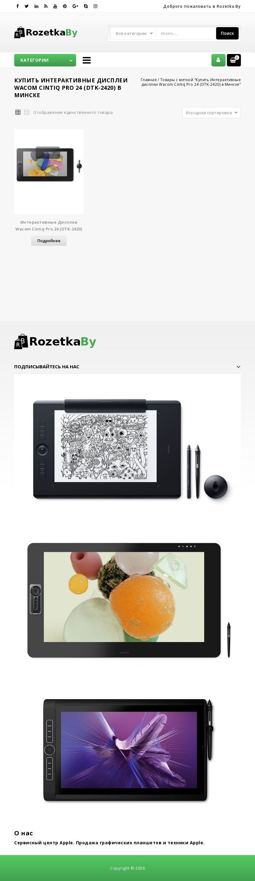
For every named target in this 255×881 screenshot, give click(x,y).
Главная (149, 79)
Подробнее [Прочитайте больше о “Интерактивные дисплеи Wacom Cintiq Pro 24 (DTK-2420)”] (49, 240)
